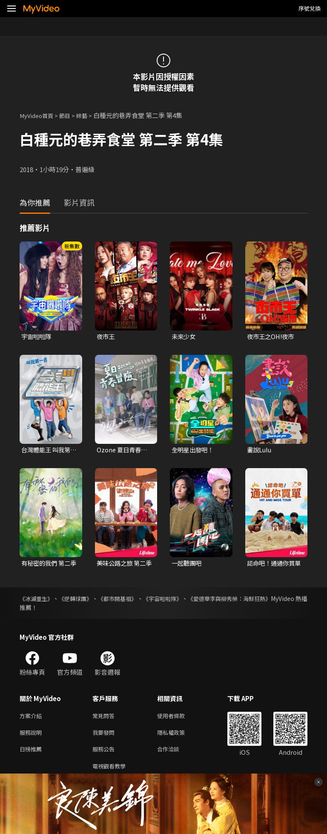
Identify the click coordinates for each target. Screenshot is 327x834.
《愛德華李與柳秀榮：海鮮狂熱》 (262, 600)
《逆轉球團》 (84, 600)
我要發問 (105, 735)
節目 (70, 115)
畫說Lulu (260, 450)
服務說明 (32, 735)
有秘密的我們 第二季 (47, 564)
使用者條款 (178, 717)
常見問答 (105, 717)
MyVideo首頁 (39, 115)
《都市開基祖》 (134, 600)
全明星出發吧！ (194, 450)
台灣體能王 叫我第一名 (47, 451)
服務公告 (105, 753)
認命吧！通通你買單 (272, 564)
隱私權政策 (178, 735)
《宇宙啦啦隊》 (186, 600)
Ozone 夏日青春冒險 (123, 451)
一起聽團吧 (188, 564)
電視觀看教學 (111, 771)
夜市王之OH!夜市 (272, 336)
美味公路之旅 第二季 (123, 564)
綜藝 (89, 115)
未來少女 (184, 336)
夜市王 (106, 336)
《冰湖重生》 (37, 600)
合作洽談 (175, 753)
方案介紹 (32, 717)
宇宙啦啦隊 (37, 336)
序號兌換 (309, 8)
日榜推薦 (32, 753)
